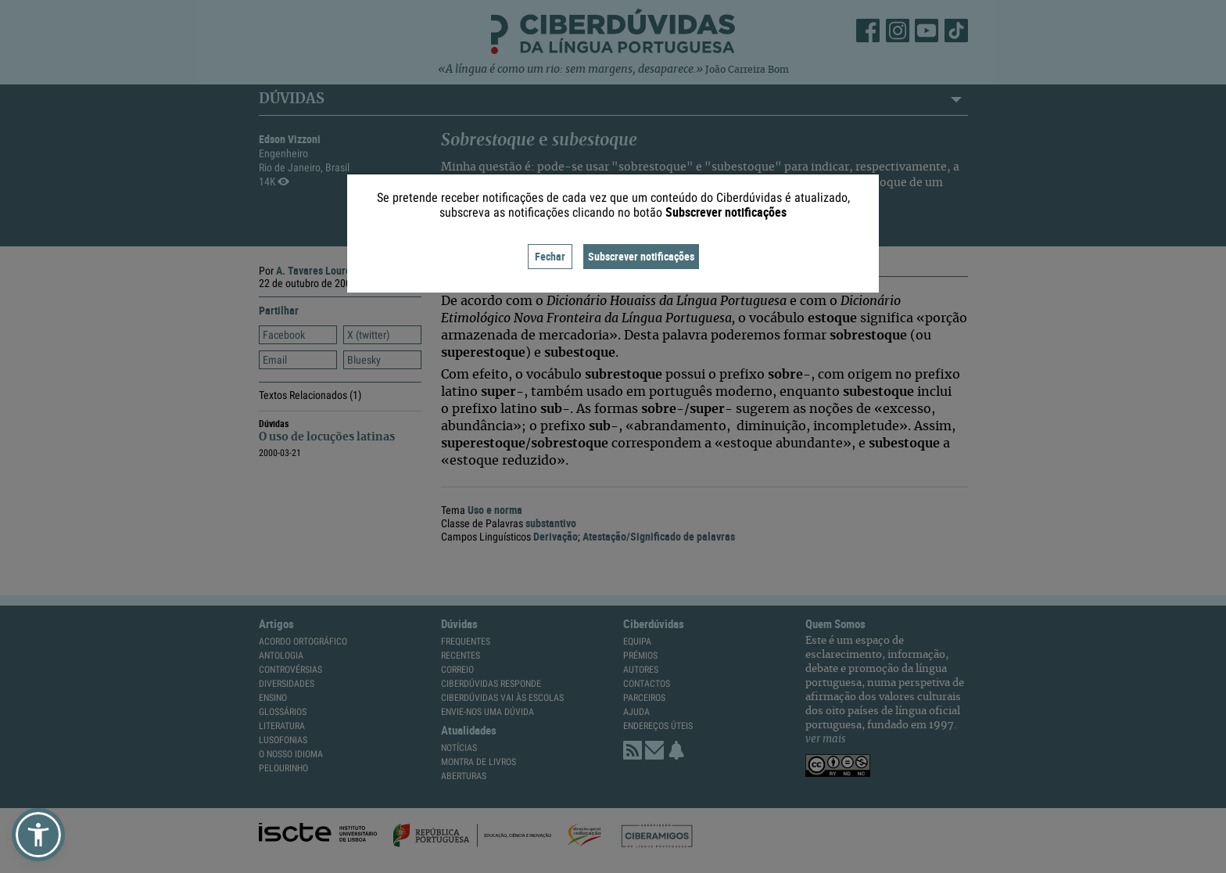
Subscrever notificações (641, 256)
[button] (38, 834)
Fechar (550, 256)
